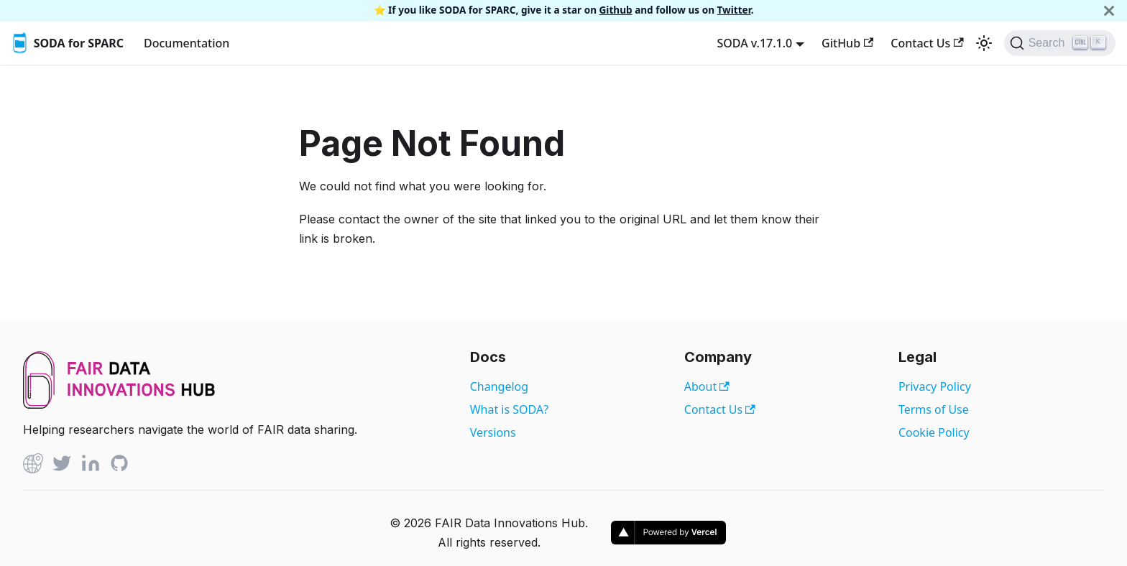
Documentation (186, 43)
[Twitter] (62, 465)
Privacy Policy (934, 386)
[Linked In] (90, 465)
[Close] (1109, 10)
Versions (493, 432)
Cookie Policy (934, 432)
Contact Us (927, 43)
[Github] (33, 465)
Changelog (499, 386)
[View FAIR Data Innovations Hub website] (119, 404)
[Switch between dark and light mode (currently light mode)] (983, 43)
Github (615, 10)
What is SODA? (509, 409)
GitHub (847, 43)
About (707, 386)
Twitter (734, 10)
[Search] (1060, 43)
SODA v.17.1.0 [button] (754, 43)
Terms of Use (933, 409)
